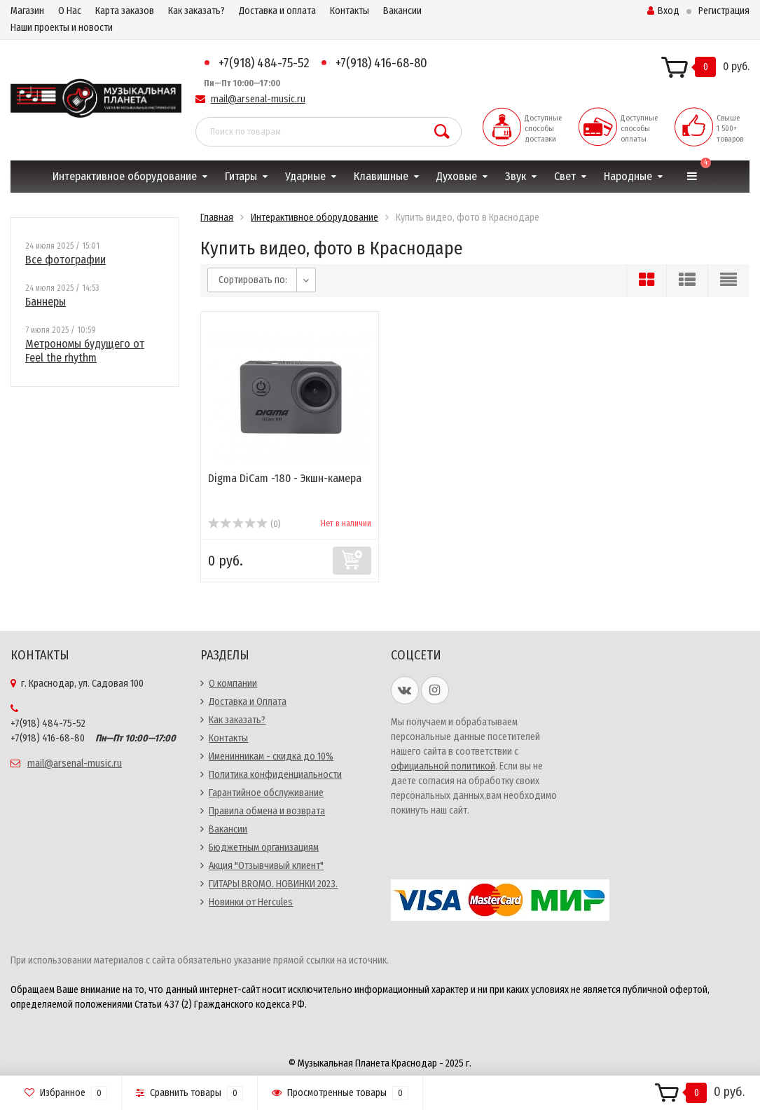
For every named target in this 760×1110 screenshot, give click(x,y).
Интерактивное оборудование (125, 176)
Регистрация (723, 11)
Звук (515, 176)
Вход (663, 11)
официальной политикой (443, 766)
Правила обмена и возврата (267, 811)
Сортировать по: (253, 280)
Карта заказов (124, 11)
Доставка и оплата (277, 11)
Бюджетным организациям (264, 848)
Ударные (305, 176)
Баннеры (45, 301)
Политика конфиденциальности (275, 775)
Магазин (27, 11)
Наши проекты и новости (62, 28)
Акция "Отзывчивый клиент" (266, 866)
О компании (233, 684)
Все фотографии (65, 259)
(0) (244, 524)
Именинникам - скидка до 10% (271, 756)
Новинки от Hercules (251, 902)
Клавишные (381, 176)
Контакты (349, 11)
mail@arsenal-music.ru (258, 99)
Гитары (241, 176)
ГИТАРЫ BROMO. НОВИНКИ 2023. (273, 884)
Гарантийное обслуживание (266, 793)
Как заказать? (196, 11)
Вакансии (402, 11)
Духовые (456, 176)
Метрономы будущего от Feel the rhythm (84, 350)
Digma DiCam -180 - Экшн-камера (284, 478)
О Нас (69, 11)
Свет (565, 176)
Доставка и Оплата (247, 702)
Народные (628, 176)
